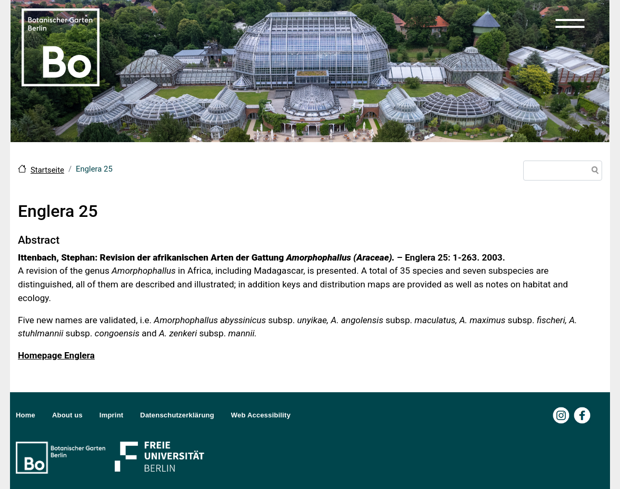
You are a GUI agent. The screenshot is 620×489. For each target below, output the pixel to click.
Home (25, 415)
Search (593, 172)
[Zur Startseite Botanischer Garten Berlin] (60, 46)
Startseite (47, 170)
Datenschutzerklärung (177, 415)
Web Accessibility (261, 415)
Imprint (111, 415)
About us (67, 415)
